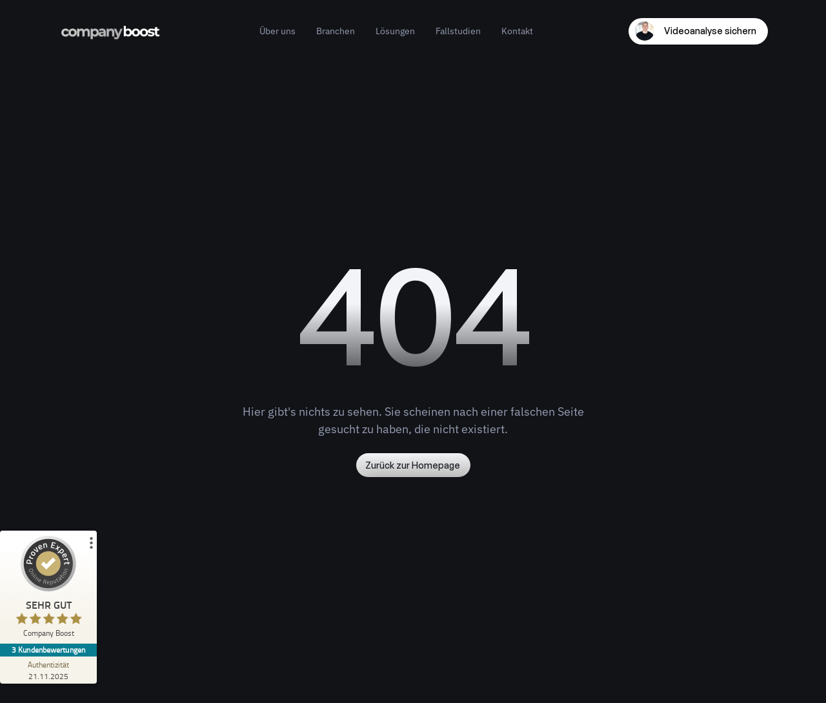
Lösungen (395, 31)
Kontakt (517, 31)
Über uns (277, 31)
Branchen (335, 31)
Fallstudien (458, 31)
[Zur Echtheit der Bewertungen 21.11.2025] (48, 670)
